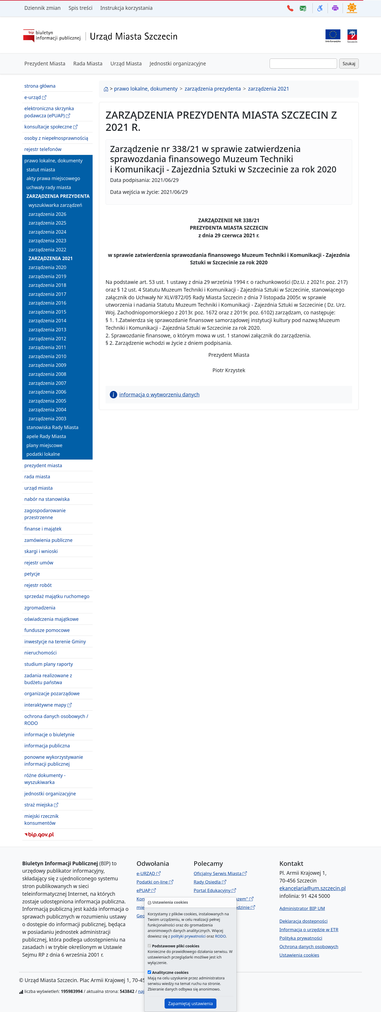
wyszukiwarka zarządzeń (55, 205)
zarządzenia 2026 (47, 214)
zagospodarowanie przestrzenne (45, 513)
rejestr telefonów (42, 149)
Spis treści (80, 7)
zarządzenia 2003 (47, 418)
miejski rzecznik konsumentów (41, 819)
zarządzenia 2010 (47, 356)
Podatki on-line (155, 882)
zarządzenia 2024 (47, 232)
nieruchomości (40, 652)
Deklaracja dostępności (303, 921)
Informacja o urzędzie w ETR (308, 929)
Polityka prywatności (300, 938)
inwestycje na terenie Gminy (55, 641)
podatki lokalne (43, 454)
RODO (220, 936)
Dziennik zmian (42, 7)
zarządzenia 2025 (47, 223)
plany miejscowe (44, 445)
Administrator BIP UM (302, 908)
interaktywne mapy (48, 705)
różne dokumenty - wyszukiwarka (45, 778)
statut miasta (40, 169)
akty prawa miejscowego (53, 178)
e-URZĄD (149, 873)
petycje (32, 573)
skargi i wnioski (41, 551)
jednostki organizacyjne (50, 793)
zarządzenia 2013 (47, 329)
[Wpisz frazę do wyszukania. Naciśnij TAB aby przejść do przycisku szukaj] (303, 64)
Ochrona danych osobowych (308, 946)
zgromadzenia (39, 607)
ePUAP (146, 890)
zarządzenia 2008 (47, 374)
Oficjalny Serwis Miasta (220, 873)
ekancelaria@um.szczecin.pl (312, 888)
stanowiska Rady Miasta (52, 427)
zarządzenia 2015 (47, 312)
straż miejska (41, 804)
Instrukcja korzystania (126, 7)
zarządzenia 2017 (47, 294)
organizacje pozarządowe (52, 693)
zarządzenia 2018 (47, 285)
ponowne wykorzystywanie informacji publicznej (53, 760)
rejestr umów (38, 562)
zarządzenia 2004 (47, 409)
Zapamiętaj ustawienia (190, 1003)
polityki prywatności (188, 936)
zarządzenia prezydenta (58, 196)
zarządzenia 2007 (47, 383)
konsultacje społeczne (51, 126)
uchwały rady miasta (48, 187)
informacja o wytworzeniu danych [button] (154, 394)
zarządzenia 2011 (47, 347)
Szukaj (349, 63)
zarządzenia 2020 (47, 267)
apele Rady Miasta (46, 436)
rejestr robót (38, 585)
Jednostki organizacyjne (178, 63)
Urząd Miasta (126, 63)
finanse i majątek (43, 528)
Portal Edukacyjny (215, 890)
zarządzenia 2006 (47, 392)
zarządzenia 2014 (47, 320)
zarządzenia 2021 (51, 258)
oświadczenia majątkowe (51, 619)
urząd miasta (38, 488)
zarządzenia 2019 (47, 276)
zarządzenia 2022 (47, 249)
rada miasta (37, 476)
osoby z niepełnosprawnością (56, 138)
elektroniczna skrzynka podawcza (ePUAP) (49, 112)
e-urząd (35, 97)
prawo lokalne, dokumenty (53, 160)
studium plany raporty (48, 664)
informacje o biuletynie (49, 734)
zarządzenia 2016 (47, 303)
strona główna (40, 86)
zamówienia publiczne (48, 540)
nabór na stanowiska (47, 499)
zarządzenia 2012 (47, 338)
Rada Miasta (87, 63)
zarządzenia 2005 (47, 401)
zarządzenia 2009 (47, 365)
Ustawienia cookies (299, 955)
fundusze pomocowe (47, 630)
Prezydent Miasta (44, 63)
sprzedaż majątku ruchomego (56, 596)
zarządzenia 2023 (47, 240)
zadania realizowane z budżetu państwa (48, 678)
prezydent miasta (43, 465)
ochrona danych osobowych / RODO (56, 719)
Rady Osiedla (210, 882)
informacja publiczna (47, 745)
